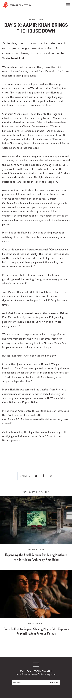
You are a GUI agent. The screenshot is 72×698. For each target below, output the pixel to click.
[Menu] (68, 4)
